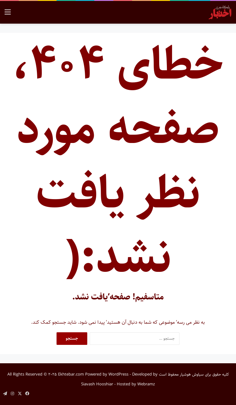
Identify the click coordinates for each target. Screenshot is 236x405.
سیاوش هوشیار (192, 374)
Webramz (146, 384)
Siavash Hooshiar (97, 384)
